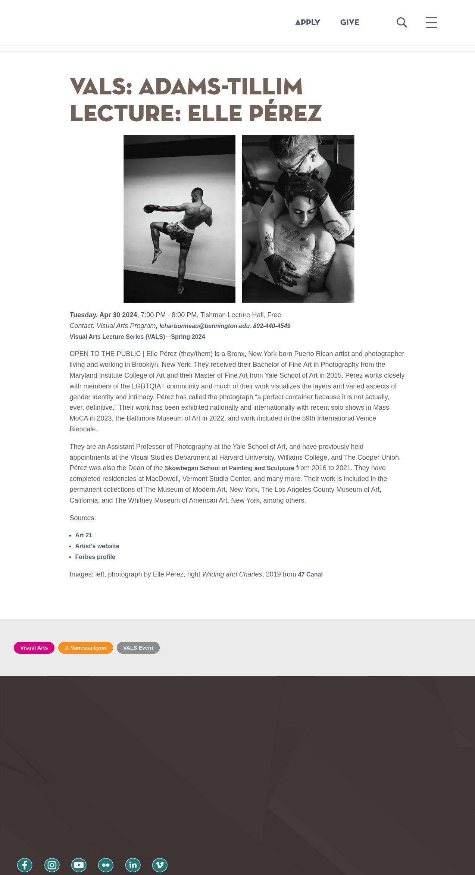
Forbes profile (97, 556)
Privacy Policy (40, 835)
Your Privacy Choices (261, 865)
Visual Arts (36, 648)
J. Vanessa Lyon (94, 648)
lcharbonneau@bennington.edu (210, 325)
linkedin (107, 815)
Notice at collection (191, 865)
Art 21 (84, 535)
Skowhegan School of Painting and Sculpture (237, 468)
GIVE (349, 23)
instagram (43, 815)
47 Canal (312, 574)
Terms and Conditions (114, 835)
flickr (86, 815)
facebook (22, 815)
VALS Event (152, 648)
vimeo (128, 815)
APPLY (308, 23)
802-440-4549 (284, 325)
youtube (64, 815)
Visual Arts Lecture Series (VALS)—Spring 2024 (145, 336)
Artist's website (100, 546)
